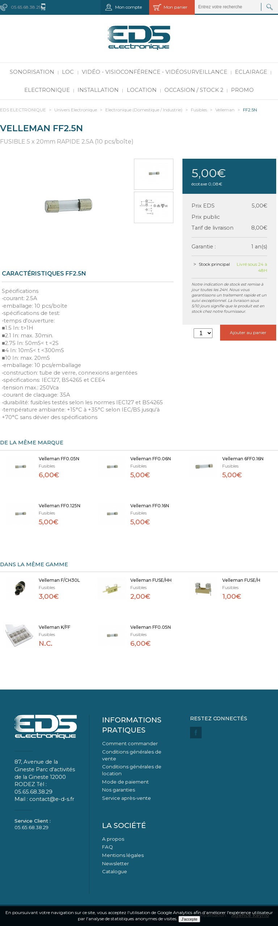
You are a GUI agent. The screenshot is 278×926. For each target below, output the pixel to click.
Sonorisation (32, 72)
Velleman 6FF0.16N (243, 458)
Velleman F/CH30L (59, 580)
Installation (98, 90)
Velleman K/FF (54, 627)
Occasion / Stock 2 (193, 90)
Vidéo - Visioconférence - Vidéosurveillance (154, 72)
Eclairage (251, 72)
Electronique (47, 90)
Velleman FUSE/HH (151, 580)
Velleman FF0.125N (59, 505)
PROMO (242, 90)
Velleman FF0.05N (59, 458)
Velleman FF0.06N (150, 458)
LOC (68, 72)
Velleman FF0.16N (149, 505)
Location (142, 90)
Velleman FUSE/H (241, 580)
